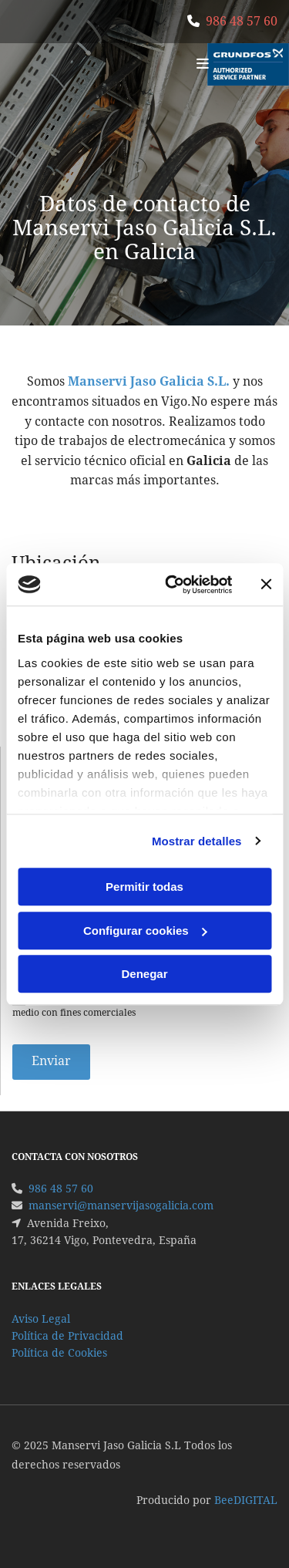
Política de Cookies (59, 1353)
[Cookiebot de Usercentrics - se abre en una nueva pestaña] (172, 585)
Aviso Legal (41, 1319)
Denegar (144, 973)
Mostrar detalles (197, 841)
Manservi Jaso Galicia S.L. (149, 381)
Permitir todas (144, 886)
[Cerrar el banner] (265, 584)
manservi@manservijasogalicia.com (121, 1205)
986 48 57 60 (241, 21)
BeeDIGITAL (245, 1500)
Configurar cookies (145, 930)
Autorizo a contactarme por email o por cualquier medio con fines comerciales (130, 1005)
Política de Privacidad (67, 1336)
